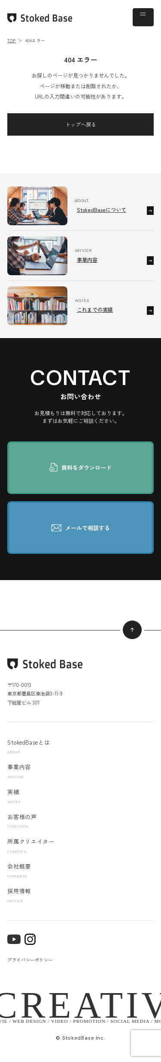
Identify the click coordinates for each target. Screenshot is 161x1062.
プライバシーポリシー (29, 959)
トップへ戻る (80, 124)
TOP (11, 40)
